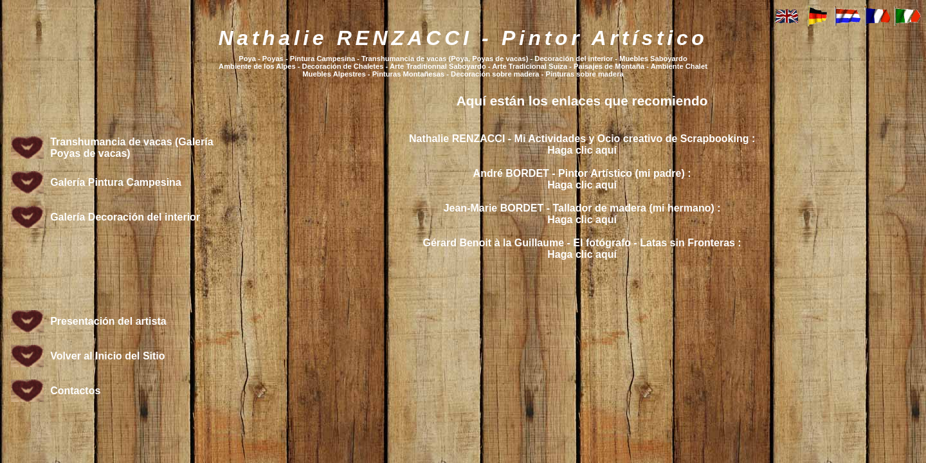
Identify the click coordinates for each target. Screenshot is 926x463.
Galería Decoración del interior (125, 217)
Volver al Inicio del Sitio (107, 355)
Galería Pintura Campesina (115, 182)
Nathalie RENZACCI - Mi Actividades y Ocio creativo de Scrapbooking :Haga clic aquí (582, 144)
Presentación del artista (108, 321)
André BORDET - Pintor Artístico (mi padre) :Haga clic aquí (582, 179)
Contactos (75, 390)
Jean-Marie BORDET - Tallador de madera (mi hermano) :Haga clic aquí (582, 214)
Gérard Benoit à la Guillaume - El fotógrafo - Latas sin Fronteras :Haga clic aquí (582, 248)
